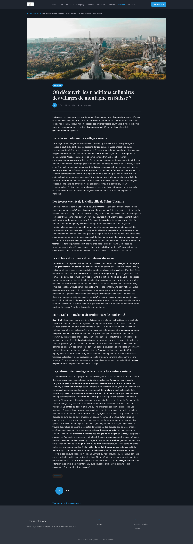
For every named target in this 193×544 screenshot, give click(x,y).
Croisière (90, 4)
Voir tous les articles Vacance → (66, 503)
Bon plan (69, 4)
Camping (80, 4)
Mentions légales (140, 524)
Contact (137, 528)
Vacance (121, 4)
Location (101, 4)
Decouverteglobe (36, 521)
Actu (61, 4)
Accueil (53, 4)
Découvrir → (158, 4)
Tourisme (111, 4)
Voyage (131, 4)
